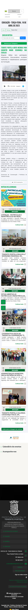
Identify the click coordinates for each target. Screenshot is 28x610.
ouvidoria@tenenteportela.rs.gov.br (14, 564)
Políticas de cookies (22, 582)
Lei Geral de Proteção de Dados (17, 586)
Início (3, 30)
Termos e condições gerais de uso (18, 580)
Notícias (8, 30)
